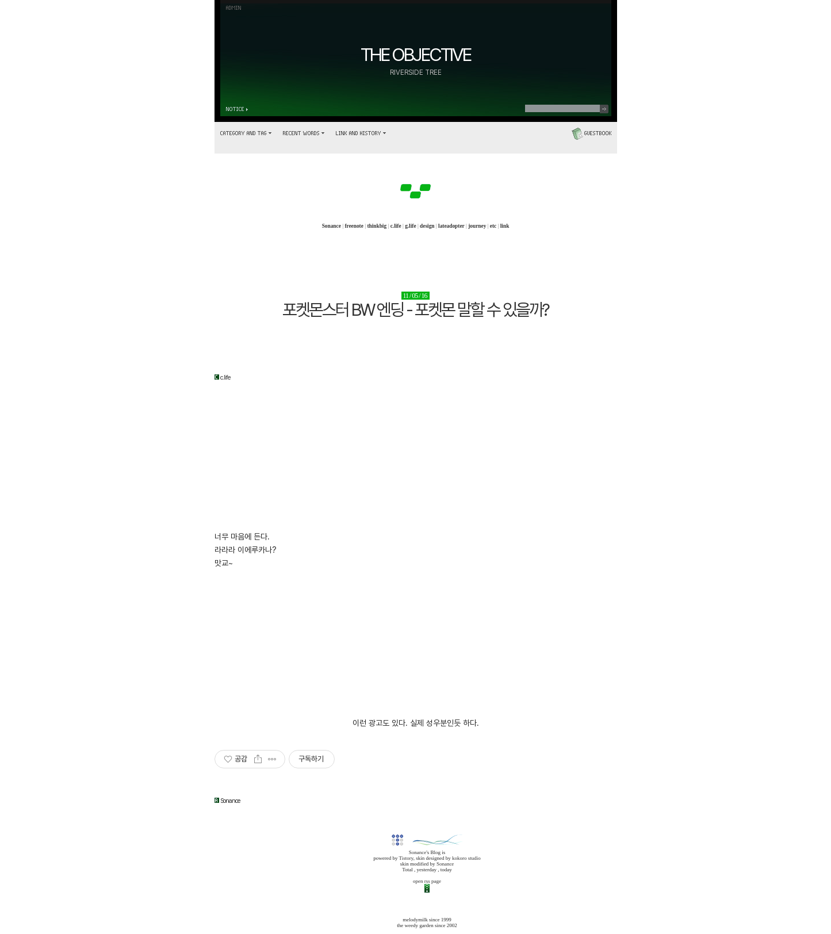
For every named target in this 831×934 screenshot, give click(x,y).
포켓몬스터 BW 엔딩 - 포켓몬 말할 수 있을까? (415, 309)
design (427, 226)
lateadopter (451, 226)
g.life (410, 226)
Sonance (331, 226)
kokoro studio (466, 858)
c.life (395, 226)
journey (477, 226)
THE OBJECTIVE (415, 55)
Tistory (406, 858)
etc (493, 226)
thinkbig (376, 226)
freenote (353, 226)
